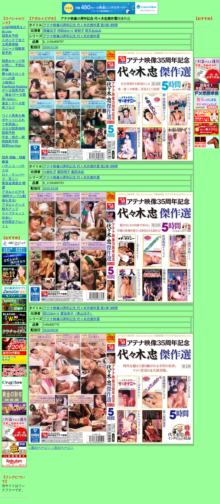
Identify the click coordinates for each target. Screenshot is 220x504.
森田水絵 (77, 172)
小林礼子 (49, 172)
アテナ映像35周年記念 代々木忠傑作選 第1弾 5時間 (80, 308)
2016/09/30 (50, 330)
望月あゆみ (93, 30)
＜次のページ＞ (62, 448)
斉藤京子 (49, 30)
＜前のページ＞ (39, 448)
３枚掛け (8, 82)
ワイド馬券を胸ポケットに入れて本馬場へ (13, 120)
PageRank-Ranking (14, 86)
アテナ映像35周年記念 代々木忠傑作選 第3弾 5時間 (80, 25)
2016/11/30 (50, 47)
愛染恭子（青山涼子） (76, 313)
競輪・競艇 (17, 157)
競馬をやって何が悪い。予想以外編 (13, 65)
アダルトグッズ (13, 204)
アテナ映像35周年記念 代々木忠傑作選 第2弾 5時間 (80, 166)
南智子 (79, 30)
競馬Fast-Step (11, 145)
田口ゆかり (51, 313)
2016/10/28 (50, 188)
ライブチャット (13, 213)
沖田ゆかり (65, 30)
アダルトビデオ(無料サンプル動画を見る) (14, 196)
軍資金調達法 (12, 183)
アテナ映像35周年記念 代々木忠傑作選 (71, 36)
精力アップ (10, 209)
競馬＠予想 (10, 35)
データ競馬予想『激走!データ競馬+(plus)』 (14, 95)
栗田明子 (63, 172)
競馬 (5, 157)
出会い (7, 217)
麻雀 (5, 161)
